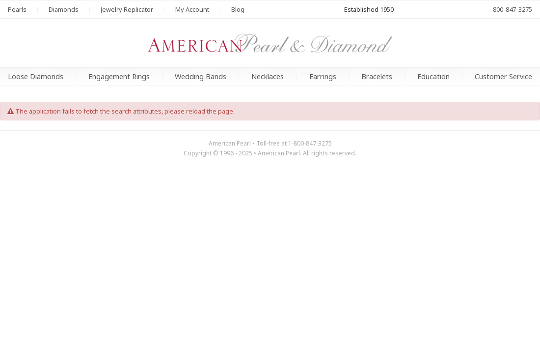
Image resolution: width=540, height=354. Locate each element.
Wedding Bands (200, 76)
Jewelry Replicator (127, 9)
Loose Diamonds (35, 76)
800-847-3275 (512, 9)
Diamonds (64, 9)
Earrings (322, 76)
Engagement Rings (119, 76)
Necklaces (267, 76)
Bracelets (376, 76)
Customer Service (503, 76)
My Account (192, 9)
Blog (237, 9)
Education (433, 76)
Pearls (17, 9)
